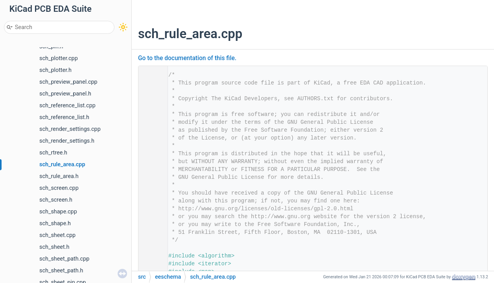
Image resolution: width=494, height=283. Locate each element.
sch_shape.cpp (58, 211)
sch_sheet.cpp (57, 235)
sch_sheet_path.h (61, 270)
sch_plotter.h (55, 70)
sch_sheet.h (54, 247)
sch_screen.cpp (59, 188)
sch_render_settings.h (66, 141)
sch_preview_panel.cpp (68, 82)
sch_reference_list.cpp (67, 105)
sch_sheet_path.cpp (64, 258)
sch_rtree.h (53, 152)
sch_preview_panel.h (65, 93)
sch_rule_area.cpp (62, 164)
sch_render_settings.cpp (70, 129)
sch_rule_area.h (59, 176)
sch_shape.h (55, 223)
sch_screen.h (55, 200)
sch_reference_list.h (64, 117)
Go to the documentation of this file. (187, 58)
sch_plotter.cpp (58, 58)
